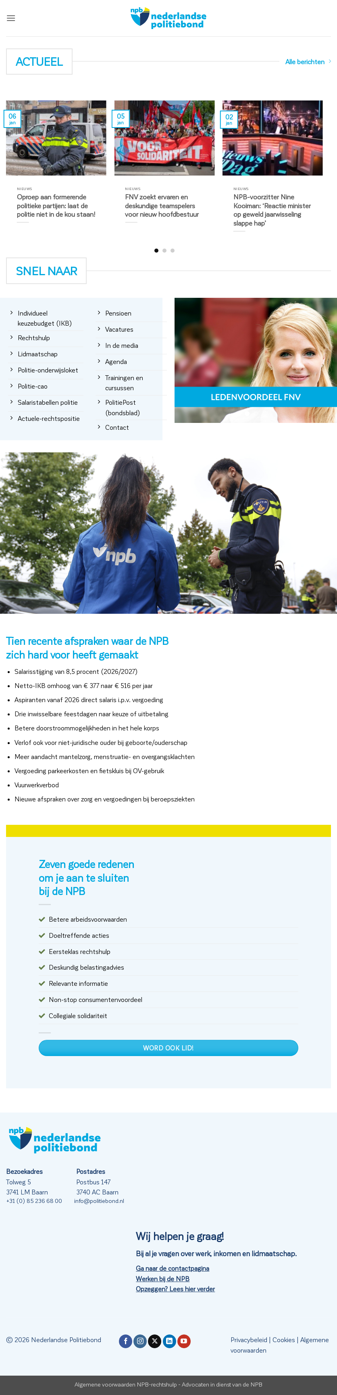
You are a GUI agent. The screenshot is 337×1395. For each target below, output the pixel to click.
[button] (11, 18)
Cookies (284, 1339)
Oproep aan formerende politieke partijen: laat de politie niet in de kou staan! (56, 205)
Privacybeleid (249, 1339)
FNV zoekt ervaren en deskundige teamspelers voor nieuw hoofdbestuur (162, 205)
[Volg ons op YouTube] (184, 1341)
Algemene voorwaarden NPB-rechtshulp (126, 1384)
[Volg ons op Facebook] (125, 1341)
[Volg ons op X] (154, 1341)
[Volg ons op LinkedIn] (169, 1341)
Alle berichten (308, 61)
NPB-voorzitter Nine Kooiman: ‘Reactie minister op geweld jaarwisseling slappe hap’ (272, 209)
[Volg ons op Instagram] (140, 1341)
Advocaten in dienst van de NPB (222, 1384)
